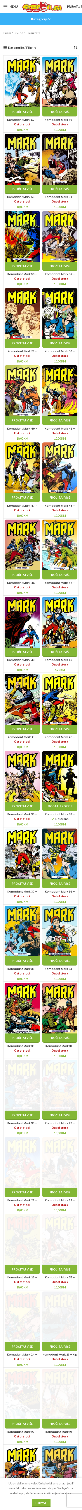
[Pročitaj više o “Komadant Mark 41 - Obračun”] (22, 729)
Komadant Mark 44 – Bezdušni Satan (60, 584)
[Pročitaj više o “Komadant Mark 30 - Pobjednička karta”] (22, 1115)
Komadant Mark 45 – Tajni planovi (22, 584)
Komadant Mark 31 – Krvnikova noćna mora (60, 1047)
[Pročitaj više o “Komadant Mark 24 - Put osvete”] (22, 1346)
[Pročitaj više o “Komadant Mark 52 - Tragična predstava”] (59, 266)
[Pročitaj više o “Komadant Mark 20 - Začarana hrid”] (22, 1501)
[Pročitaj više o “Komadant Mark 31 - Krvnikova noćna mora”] (59, 1038)
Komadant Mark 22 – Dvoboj (22, 1433)
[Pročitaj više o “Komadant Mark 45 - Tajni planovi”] (22, 574)
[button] (59, 806)
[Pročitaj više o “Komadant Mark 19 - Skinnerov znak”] (59, 1501)
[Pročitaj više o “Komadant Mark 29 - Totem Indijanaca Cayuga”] (59, 1115)
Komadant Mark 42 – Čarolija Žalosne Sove (60, 661)
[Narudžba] (75, 47)
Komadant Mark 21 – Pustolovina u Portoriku (59, 1433)
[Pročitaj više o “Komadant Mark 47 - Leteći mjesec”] (22, 497)
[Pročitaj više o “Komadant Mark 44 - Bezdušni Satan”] (59, 574)
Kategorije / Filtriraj (22, 47)
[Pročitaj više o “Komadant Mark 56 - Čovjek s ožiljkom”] (59, 111)
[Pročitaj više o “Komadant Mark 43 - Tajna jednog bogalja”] (22, 652)
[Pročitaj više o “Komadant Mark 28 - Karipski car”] (22, 1192)
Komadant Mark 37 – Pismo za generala (22, 893)
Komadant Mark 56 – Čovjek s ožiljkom (60, 121)
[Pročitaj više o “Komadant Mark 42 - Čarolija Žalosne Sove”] (59, 652)
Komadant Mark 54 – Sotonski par (60, 198)
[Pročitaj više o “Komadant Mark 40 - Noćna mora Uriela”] (59, 729)
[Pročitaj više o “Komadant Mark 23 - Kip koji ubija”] (59, 1346)
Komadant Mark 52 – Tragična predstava (60, 275)
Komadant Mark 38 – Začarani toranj (60, 815)
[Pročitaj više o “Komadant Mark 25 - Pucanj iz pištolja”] (59, 1269)
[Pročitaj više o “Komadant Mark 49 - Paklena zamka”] (22, 420)
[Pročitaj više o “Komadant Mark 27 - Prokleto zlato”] (59, 1192)
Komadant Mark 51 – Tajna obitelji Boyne (22, 352)
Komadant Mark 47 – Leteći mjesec (22, 507)
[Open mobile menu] (10, 6)
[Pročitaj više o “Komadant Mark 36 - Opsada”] (59, 883)
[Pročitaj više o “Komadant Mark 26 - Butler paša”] (22, 1269)
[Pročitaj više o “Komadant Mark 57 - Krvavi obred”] (22, 111)
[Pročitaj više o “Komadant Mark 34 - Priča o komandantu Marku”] (59, 961)
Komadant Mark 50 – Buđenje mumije (60, 352)
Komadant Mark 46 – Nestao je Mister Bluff (60, 507)
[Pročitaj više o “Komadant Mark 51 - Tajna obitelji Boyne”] (22, 343)
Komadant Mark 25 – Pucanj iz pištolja (60, 1279)
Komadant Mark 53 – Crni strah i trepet (22, 275)
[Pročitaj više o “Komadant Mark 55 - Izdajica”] (22, 189)
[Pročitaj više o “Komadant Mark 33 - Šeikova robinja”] (22, 1038)
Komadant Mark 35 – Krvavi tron (22, 970)
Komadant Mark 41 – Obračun (22, 738)
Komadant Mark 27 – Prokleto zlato (60, 1201)
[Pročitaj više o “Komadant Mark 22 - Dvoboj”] (22, 1424)
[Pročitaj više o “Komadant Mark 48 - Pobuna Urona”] (59, 420)
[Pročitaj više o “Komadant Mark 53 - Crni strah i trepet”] (22, 266)
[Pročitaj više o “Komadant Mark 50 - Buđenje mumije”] (59, 343)
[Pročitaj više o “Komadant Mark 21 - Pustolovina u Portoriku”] (59, 1424)
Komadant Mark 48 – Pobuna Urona (60, 430)
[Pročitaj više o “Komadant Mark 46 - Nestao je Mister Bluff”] (59, 497)
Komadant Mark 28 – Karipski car (22, 1201)
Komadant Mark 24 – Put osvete (22, 1356)
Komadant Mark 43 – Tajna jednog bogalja (22, 661)
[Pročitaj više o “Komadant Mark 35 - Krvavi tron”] (22, 961)
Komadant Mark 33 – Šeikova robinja (22, 1047)
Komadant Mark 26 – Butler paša (22, 1279)
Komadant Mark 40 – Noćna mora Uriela (60, 738)
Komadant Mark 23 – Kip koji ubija (60, 1356)
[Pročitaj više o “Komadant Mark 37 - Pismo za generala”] (22, 883)
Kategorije (39, 19)
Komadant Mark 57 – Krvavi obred (22, 121)
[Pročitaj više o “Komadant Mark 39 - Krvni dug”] (22, 806)
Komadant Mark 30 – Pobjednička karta (22, 1124)
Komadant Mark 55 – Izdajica (22, 198)
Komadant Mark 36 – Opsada (60, 893)
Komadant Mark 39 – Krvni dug (22, 815)
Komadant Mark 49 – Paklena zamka (22, 430)
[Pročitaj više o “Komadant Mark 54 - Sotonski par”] (59, 189)
